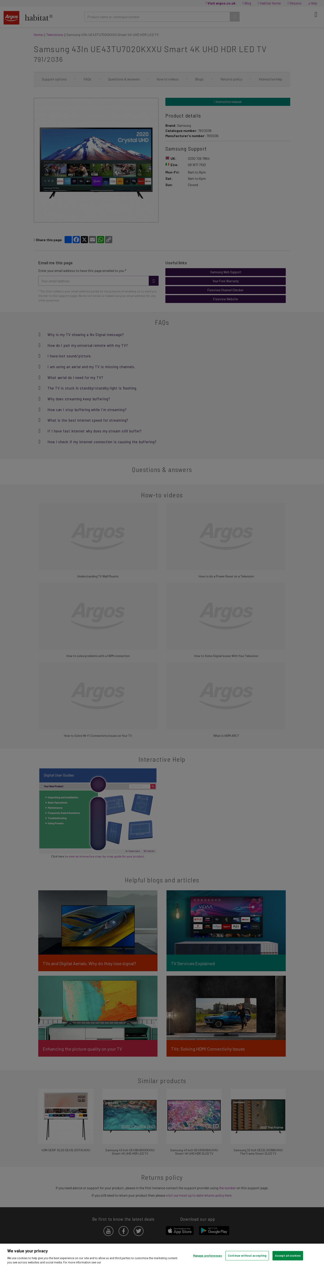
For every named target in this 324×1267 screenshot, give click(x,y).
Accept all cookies (287, 1255)
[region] (162, 1255)
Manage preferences (207, 1255)
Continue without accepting (247, 1255)
